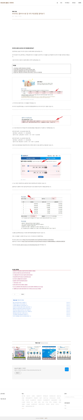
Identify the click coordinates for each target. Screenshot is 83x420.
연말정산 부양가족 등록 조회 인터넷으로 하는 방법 (21, 308)
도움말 (28, 404)
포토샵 (28, 402)
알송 (39, 402)
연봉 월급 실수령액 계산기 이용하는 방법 (20, 313)
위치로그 (74, 2)
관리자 (46, 418)
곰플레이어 (39, 396)
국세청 (59, 398)
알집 (60, 402)
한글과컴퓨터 (54, 400)
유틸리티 (40, 400)
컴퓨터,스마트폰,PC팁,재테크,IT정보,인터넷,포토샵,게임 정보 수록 (27, 370)
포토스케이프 (42, 404)
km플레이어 (33, 400)
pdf (43, 402)
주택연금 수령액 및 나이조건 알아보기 (19, 304)
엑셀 (23, 400)
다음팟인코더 (34, 404)
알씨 (36, 402)
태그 (61, 2)
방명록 (79, 2)
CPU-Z (57, 404)
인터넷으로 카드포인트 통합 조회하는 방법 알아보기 (21, 307)
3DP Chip (46, 398)
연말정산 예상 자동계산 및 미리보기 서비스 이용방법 (22, 311)
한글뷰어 (36, 398)
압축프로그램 (52, 396)
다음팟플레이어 (47, 400)
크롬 (60, 400)
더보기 (23, 408)
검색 (81, 397)
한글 (23, 406)
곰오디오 (59, 396)
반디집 (52, 404)
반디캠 (23, 396)
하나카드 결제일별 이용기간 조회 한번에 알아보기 (21, 316)
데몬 (23, 398)
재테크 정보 (15, 300)
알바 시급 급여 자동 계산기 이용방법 (19, 302)
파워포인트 (46, 396)
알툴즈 (23, 404)
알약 (41, 398)
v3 (32, 402)
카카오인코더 (52, 398)
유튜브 (33, 396)
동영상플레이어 (29, 398)
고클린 (23, 402)
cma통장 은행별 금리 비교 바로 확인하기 (20, 305)
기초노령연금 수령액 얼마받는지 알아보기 (20, 314)
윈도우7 (28, 396)
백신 (51, 402)
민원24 (48, 404)
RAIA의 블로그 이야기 (7, 3)
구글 (47, 402)
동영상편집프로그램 (30, 406)
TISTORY (41, 418)
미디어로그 (67, 2)
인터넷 (27, 400)
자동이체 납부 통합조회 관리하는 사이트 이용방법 (21, 310)
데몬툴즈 (55, 402)
